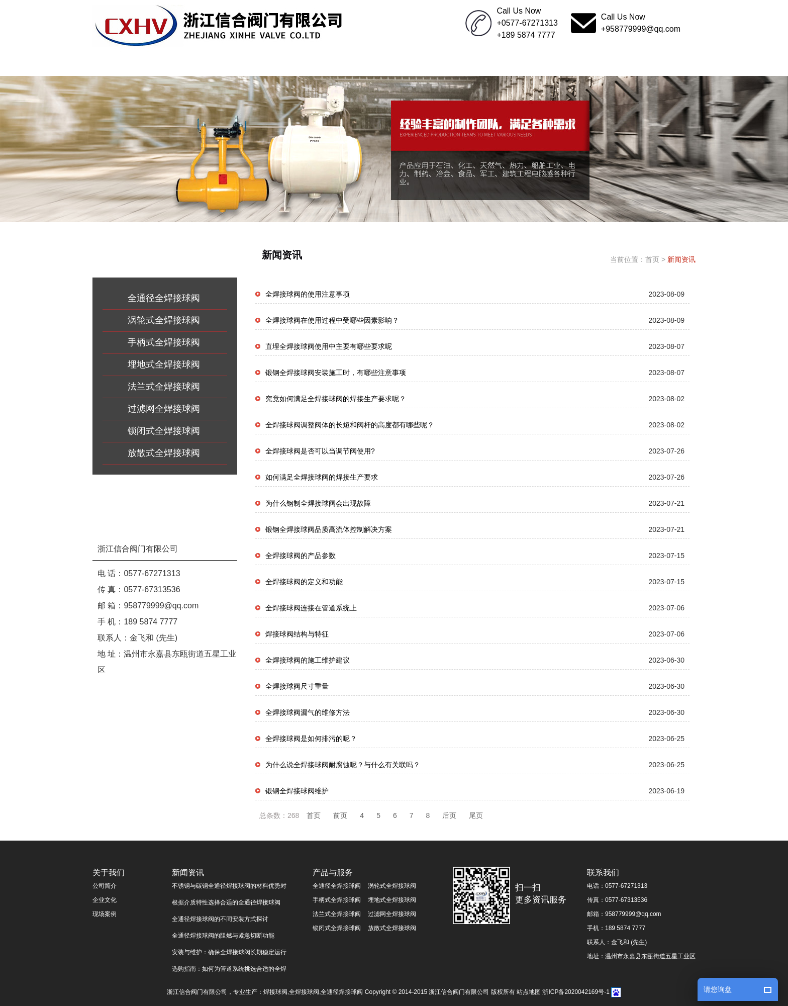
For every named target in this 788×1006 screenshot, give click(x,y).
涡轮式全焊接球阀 (164, 320)
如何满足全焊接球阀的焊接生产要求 (321, 477)
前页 (340, 815)
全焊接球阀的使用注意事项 (307, 294)
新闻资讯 (281, 63)
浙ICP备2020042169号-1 (575, 991)
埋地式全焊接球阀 (164, 364)
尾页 (476, 815)
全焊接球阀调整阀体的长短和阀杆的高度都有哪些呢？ (349, 425)
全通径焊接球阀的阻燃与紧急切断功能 (223, 935)
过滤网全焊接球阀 (164, 409)
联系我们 (582, 63)
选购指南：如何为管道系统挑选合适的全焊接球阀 (229, 970)
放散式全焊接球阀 (164, 453)
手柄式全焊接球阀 (164, 342)
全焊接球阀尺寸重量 (297, 686)
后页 (449, 815)
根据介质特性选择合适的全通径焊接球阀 (226, 902)
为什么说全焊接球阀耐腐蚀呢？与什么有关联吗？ (342, 765)
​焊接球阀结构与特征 (297, 634)
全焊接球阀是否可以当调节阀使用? (320, 451)
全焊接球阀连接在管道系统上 (311, 608)
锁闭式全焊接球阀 (164, 431)
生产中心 (432, 63)
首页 (652, 259)
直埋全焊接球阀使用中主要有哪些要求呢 (328, 346)
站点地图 (529, 991)
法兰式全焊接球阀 (164, 387)
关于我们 (205, 63)
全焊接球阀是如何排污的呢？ (311, 739)
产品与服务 (356, 63)
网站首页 (130, 63)
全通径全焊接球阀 (164, 298)
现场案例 (104, 914)
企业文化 (507, 63)
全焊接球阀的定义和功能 (304, 582)
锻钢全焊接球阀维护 (297, 791)
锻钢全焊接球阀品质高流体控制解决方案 (328, 529)
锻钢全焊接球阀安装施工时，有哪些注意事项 (335, 373)
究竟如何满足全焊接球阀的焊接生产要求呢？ (335, 399)
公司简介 (104, 885)
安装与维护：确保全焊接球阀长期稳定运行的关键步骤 (229, 954)
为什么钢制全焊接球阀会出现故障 (318, 503)
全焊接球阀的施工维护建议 (307, 660)
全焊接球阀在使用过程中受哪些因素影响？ (332, 320)
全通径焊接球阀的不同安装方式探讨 (220, 919)
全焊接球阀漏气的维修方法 (307, 712)
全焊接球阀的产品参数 (300, 556)
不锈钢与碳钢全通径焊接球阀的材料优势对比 (229, 887)
